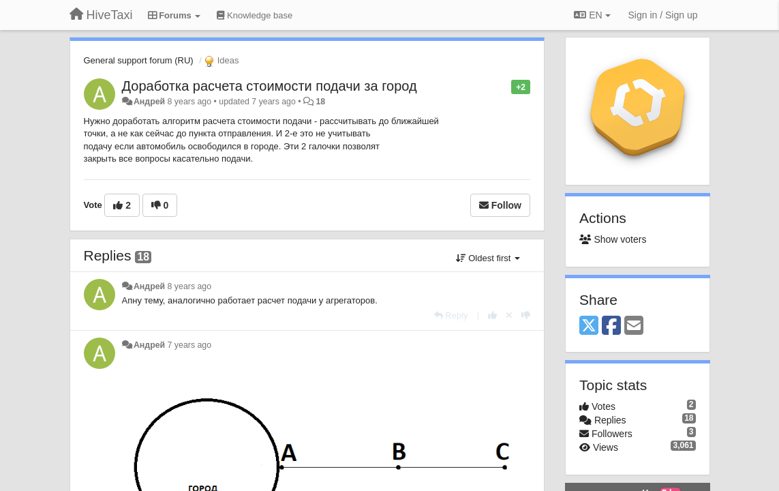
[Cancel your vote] (509, 315)
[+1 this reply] (492, 315)
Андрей (149, 101)
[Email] (633, 326)
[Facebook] (611, 326)
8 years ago (190, 286)
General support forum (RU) (139, 60)
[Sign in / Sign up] (663, 15)
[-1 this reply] (525, 315)
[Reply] (451, 315)
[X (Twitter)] (588, 326)
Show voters (612, 239)
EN (592, 15)
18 (320, 101)
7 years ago (190, 345)
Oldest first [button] (488, 258)
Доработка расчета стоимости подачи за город (269, 85)
